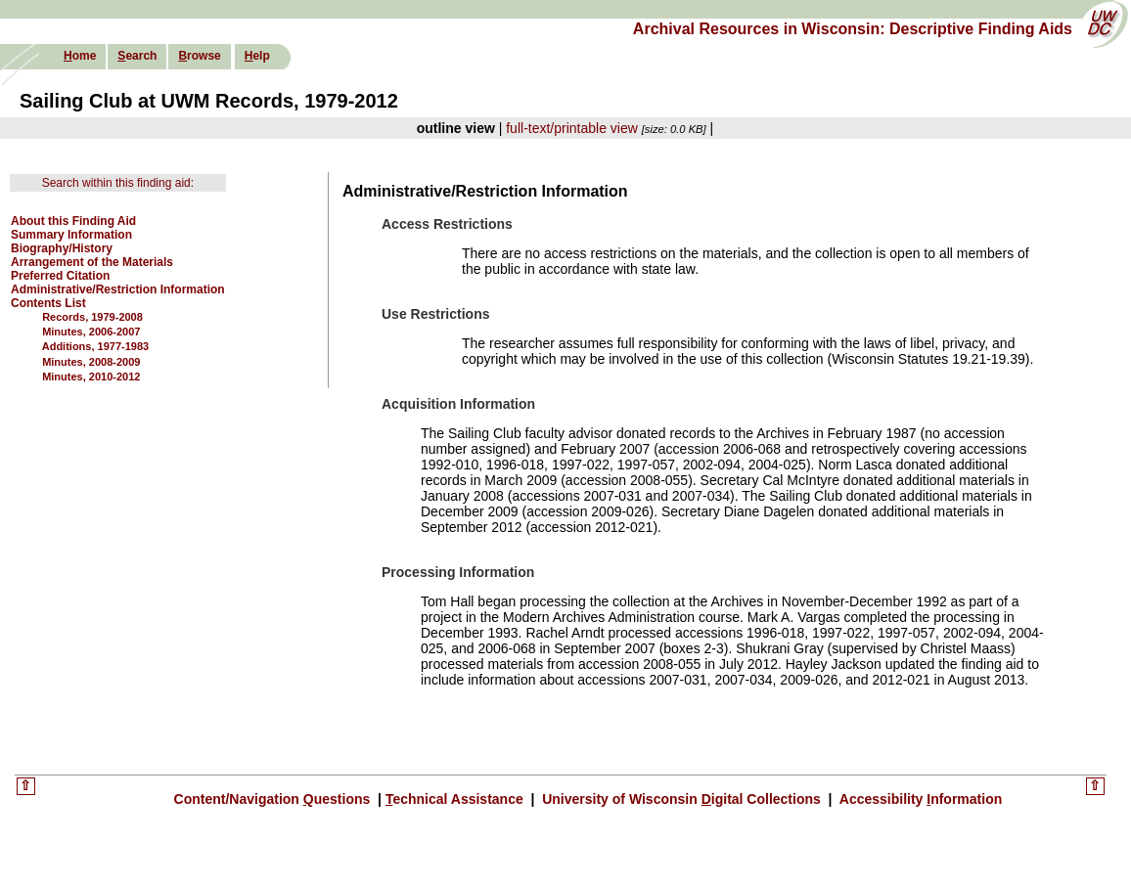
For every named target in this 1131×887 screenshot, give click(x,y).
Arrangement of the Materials (92, 262)
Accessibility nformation (919, 799)
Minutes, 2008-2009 (91, 362)
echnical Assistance (456, 799)
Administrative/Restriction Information (118, 289)
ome (80, 56)
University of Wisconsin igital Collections (681, 799)
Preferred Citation (60, 276)
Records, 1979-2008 (92, 317)
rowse (199, 56)
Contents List (48, 303)
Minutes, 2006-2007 (91, 331)
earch (137, 56)
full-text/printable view (572, 128)
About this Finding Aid (73, 221)
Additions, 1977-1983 (95, 346)
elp (257, 56)
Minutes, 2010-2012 (91, 376)
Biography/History (62, 248)
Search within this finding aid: (118, 183)
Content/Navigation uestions (274, 799)
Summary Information (71, 235)
